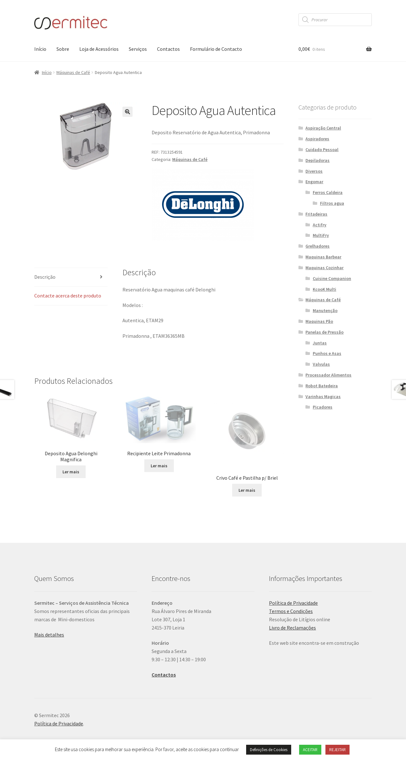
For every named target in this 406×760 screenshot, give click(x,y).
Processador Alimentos (328, 375)
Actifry (319, 225)
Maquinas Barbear (323, 257)
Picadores (322, 407)
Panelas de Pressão (324, 332)
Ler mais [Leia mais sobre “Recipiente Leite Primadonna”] (159, 466)
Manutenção (325, 310)
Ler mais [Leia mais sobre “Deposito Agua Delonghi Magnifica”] (70, 472)
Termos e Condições (291, 611)
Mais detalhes (49, 634)
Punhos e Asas (327, 353)
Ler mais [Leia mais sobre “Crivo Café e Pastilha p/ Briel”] (247, 490)
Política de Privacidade (293, 603)
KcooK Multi (324, 289)
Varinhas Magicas (323, 396)
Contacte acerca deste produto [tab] (67, 295)
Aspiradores (317, 139)
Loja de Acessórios (99, 49)
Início (40, 49)
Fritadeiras (316, 214)
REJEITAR (337, 749)
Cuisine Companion (332, 278)
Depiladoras (317, 160)
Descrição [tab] (45, 277)
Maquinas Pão (319, 321)
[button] (127, 112)
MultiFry (321, 235)
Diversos (314, 171)
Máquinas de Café (73, 72)
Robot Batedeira (321, 386)
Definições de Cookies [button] (268, 749)
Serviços (138, 49)
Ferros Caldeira (328, 192)
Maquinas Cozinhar (324, 267)
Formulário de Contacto (216, 49)
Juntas (320, 343)
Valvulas (321, 364)
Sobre (62, 49)
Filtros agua (332, 203)
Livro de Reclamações (292, 627)
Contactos (168, 49)
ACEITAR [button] (310, 749)
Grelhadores (317, 246)
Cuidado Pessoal (321, 149)
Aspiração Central (323, 128)
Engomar (314, 181)
